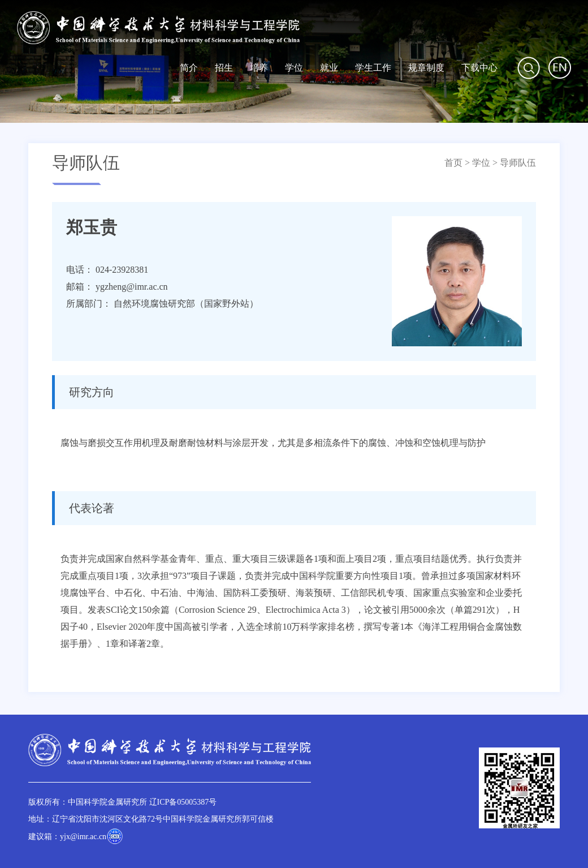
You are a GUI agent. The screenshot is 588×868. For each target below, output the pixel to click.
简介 (189, 67)
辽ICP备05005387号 (183, 802)
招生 (224, 67)
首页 (453, 162)
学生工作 (373, 67)
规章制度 (426, 67)
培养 (259, 67)
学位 (294, 67)
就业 (329, 67)
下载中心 (479, 67)
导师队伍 (518, 162)
